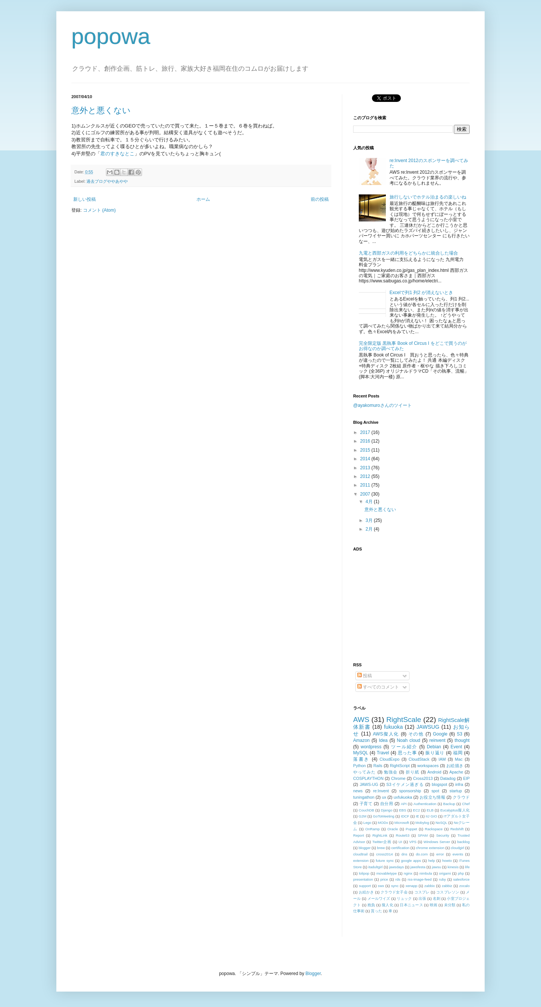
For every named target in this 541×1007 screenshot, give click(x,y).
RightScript (400, 765)
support (365, 886)
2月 (370, 529)
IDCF (405, 816)
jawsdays (396, 867)
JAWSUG (427, 727)
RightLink (379, 835)
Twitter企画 (381, 842)
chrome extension (430, 848)
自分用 (386, 803)
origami (445, 873)
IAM (442, 759)
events (457, 854)
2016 (366, 441)
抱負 (371, 905)
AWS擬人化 (386, 734)
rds (397, 879)
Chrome (398, 778)
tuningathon (363, 797)
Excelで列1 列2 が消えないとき (421, 292)
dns (404, 854)
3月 (370, 520)
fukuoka (393, 727)
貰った (376, 911)
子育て (366, 803)
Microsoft (401, 822)
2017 (366, 432)
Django (386, 810)
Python (359, 765)
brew (381, 848)
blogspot (439, 784)
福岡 (457, 752)
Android (434, 772)
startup (456, 791)
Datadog (448, 778)
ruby (442, 879)
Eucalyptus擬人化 (455, 810)
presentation (363, 879)
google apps (411, 860)
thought (462, 740)
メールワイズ (378, 898)
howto (447, 860)
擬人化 (387, 905)
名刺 (436, 898)
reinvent (437, 740)
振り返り (434, 752)
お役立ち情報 (432, 797)
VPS (412, 842)
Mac (458, 759)
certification (400, 848)
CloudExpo (389, 759)
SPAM (423, 835)
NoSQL (441, 822)
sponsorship (410, 791)
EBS (402, 810)
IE (417, 816)
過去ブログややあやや (107, 181)
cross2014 (384, 854)
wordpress (371, 746)
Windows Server (436, 842)
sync (395, 886)
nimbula (425, 873)
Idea (383, 740)
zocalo (464, 886)
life (467, 867)
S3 (459, 734)
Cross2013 (422, 778)
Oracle (392, 829)
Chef (466, 804)
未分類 (450, 905)
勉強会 (390, 772)
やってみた (364, 772)
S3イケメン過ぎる (404, 784)
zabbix (430, 886)
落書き (361, 759)
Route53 (402, 835)
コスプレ (422, 892)
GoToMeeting (383, 816)
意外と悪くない (101, 110)
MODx (383, 822)
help (431, 860)
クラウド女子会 (394, 892)
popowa (110, 36)
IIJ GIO (431, 816)
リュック (404, 898)
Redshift (457, 829)
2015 (366, 450)
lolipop (364, 873)
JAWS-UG (369, 784)
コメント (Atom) (99, 210)
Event (456, 746)
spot (435, 791)
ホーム (203, 199)
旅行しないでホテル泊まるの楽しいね (428, 197)
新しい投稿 (84, 199)
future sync (385, 860)
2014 (366, 458)
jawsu (436, 867)
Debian (434, 746)
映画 (434, 905)
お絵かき (366, 892)
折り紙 (412, 772)
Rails (377, 765)
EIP (466, 778)
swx (381, 886)
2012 (366, 476)
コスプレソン (447, 892)
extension (361, 860)
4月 (370, 501)
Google (440, 734)
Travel (383, 752)
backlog (463, 842)
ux (384, 797)
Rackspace (434, 829)
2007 (366, 494)
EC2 (416, 810)
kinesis (452, 867)
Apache (456, 772)
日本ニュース (411, 905)
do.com (422, 854)
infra (459, 784)
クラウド (461, 797)
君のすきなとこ (117, 153)
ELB (430, 810)
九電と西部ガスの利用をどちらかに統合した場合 (408, 253)
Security (442, 835)
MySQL (360, 752)
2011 (366, 485)
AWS (361, 719)
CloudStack (419, 759)
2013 (366, 467)
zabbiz (447, 886)
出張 (422, 898)
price (384, 879)
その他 (416, 734)
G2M (363, 816)
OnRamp (372, 829)
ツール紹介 (404, 746)
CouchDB (366, 810)
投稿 (364, 675)
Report (358, 835)
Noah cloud (408, 740)
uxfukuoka (403, 797)
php (461, 873)
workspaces (428, 765)
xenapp (411, 886)
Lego (367, 822)
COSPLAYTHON (368, 778)
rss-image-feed (420, 879)
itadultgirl (375, 867)
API (404, 804)
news (358, 791)
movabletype (386, 873)
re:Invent (381, 791)
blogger (364, 848)
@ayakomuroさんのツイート (382, 405)
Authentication (425, 804)
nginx (408, 873)
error (440, 854)
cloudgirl (457, 848)
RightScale (403, 719)
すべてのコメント (378, 687)
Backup (449, 804)
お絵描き (455, 765)
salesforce (461, 879)
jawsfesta (417, 867)
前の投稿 (320, 199)
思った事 (407, 752)
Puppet (411, 829)
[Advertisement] (400, 602)
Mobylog (422, 822)
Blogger (313, 973)
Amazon (361, 740)
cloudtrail (360, 854)
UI (400, 842)
